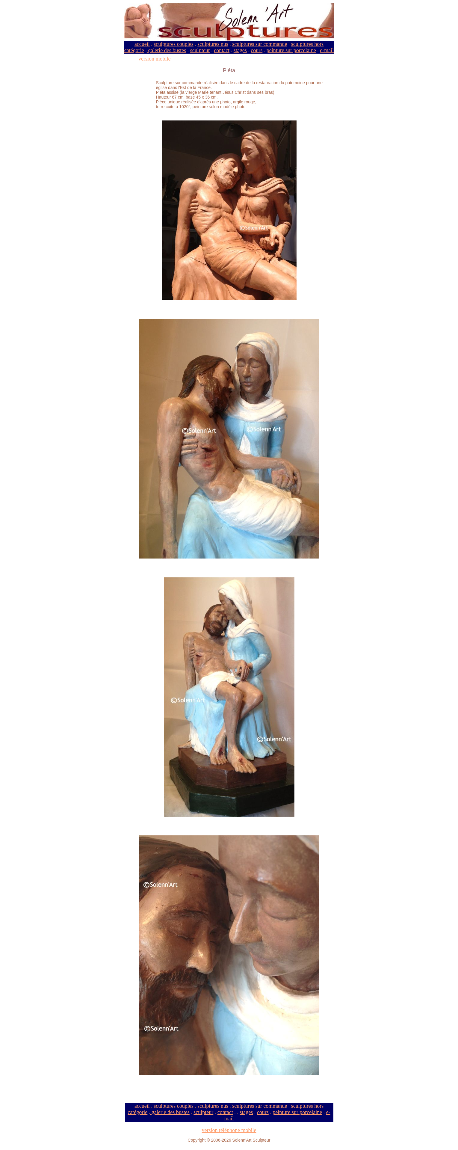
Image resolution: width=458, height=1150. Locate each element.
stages (240, 50)
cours (256, 50)
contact (221, 50)
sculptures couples (173, 44)
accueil (142, 44)
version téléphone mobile (229, 1130)
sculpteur (200, 50)
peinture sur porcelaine (291, 50)
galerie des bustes (166, 50)
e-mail (327, 50)
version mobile (154, 59)
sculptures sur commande (259, 44)
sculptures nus (212, 44)
